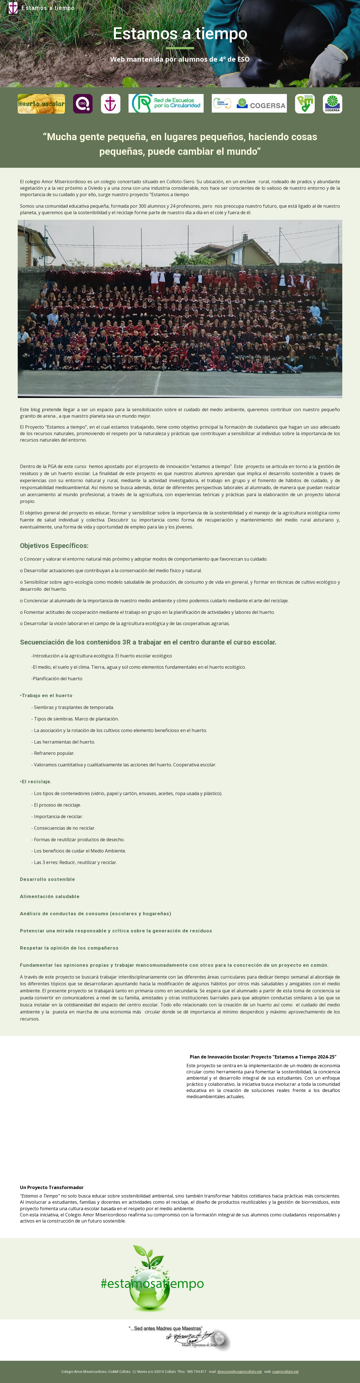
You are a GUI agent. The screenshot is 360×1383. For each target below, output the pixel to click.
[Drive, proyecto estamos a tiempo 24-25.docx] (97, 1101)
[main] (180, 43)
